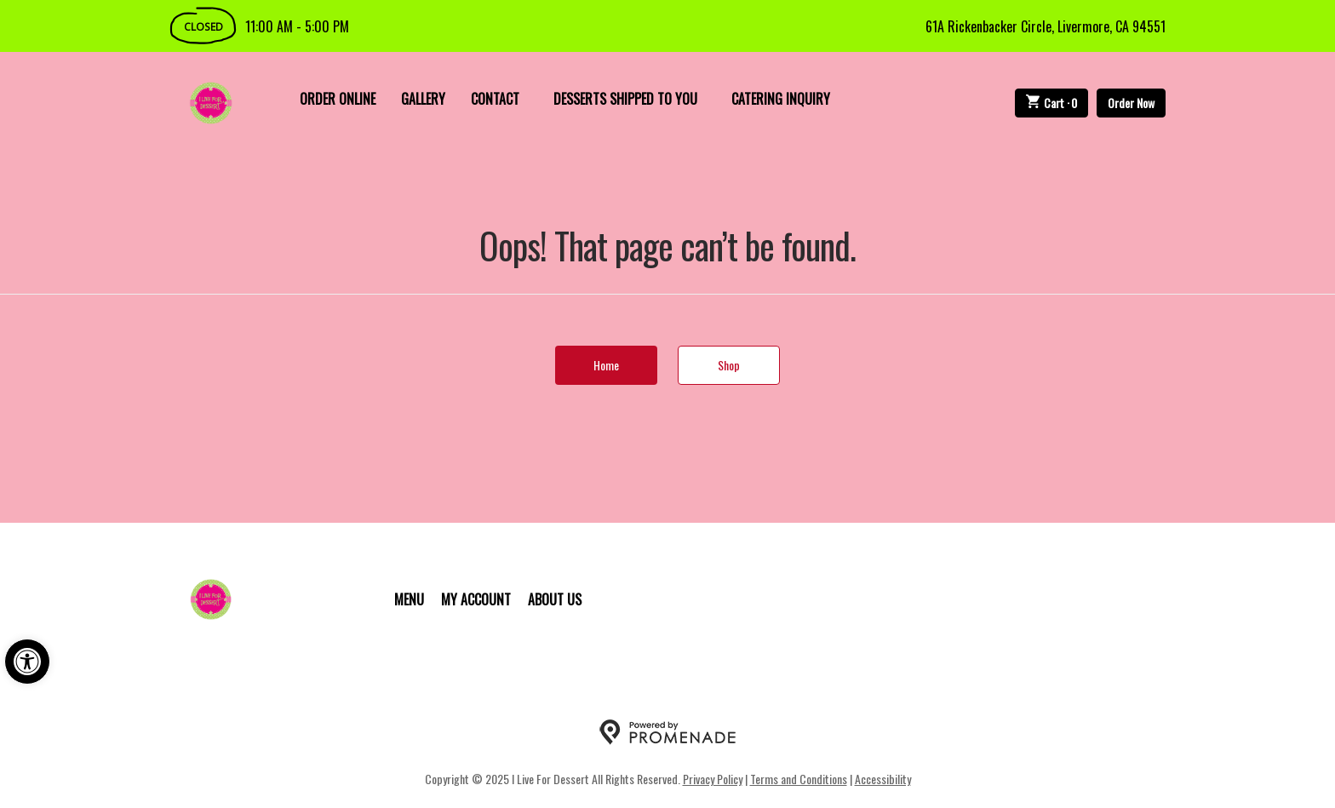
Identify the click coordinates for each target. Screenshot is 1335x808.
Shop (729, 365)
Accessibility (883, 779)
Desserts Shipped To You (625, 99)
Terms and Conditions (798, 779)
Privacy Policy (712, 779)
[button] (27, 662)
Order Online (337, 99)
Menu (409, 599)
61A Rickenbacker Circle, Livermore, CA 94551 (1045, 26)
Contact (495, 99)
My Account (476, 599)
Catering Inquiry (780, 99)
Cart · (1052, 103)
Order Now (1131, 103)
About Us (555, 599)
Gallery (423, 99)
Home (606, 365)
